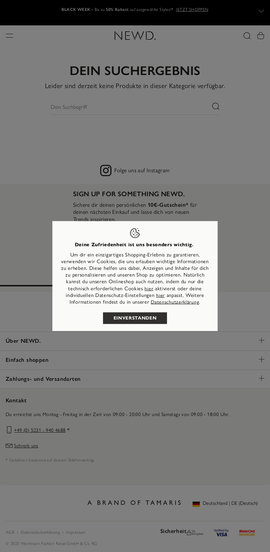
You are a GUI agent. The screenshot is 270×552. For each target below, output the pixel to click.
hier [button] (160, 295)
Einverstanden (135, 318)
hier (148, 288)
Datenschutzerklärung (175, 302)
